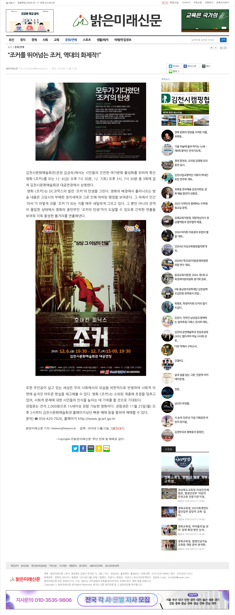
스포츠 (87, 39)
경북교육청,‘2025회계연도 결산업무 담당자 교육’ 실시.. (193, 511)
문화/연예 (71, 39)
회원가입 (174, 3)
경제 (34, 39)
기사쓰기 (186, 3)
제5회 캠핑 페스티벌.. (173, 112)
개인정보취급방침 (39, 566)
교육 (56, 39)
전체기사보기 (222, 3)
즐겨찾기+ (10, 3)
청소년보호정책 (112, 566)
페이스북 (189, 66)
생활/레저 (102, 39)
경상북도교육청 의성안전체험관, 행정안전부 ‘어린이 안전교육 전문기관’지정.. (193, 493)
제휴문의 (73, 566)
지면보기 (209, 3)
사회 (45, 39)
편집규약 (15, 566)
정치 (22, 39)
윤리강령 (25, 566)
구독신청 (197, 3)
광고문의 (83, 566)
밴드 (206, 66)
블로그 (174, 71)
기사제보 (63, 566)
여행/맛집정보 (122, 39)
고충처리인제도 (96, 566)
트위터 (174, 66)
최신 (11, 39)
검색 (223, 40)
